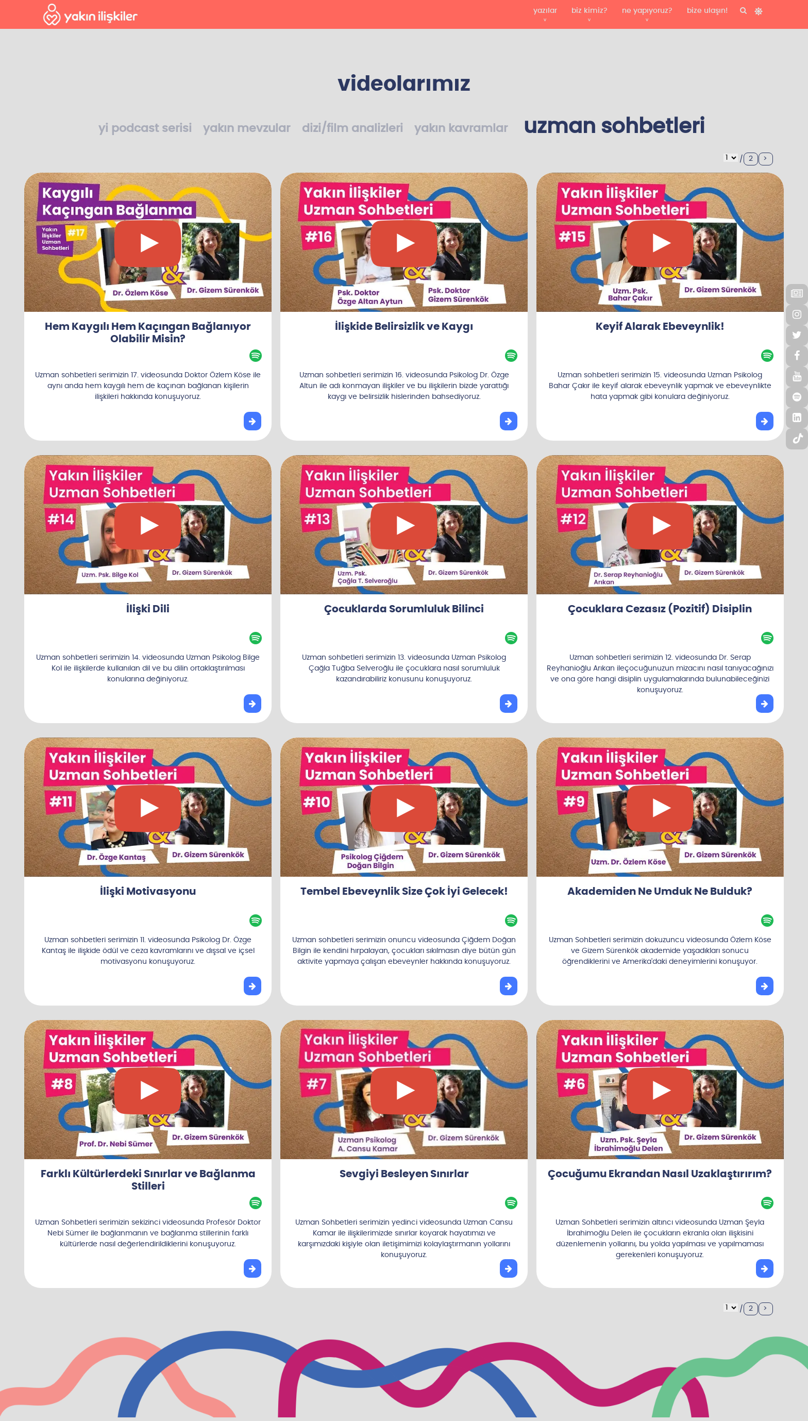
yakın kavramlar (461, 128)
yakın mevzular (246, 128)
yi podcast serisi (145, 128)
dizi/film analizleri (352, 128)
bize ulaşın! (707, 10)
